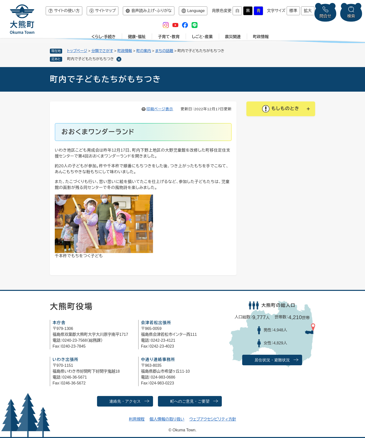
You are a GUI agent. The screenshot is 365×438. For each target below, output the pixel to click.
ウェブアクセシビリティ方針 (212, 419)
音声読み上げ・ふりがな (151, 11)
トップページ (77, 51)
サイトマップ (105, 11)
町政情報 (261, 37)
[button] (280, 108)
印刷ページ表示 (160, 109)
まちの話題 (164, 51)
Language (196, 11)
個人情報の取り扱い (167, 419)
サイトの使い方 (67, 11)
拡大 (308, 11)
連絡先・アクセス (125, 401)
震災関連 (233, 37)
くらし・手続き (103, 37)
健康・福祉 (137, 37)
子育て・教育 (169, 37)
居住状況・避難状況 (272, 360)
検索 (351, 16)
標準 (293, 11)
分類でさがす (102, 51)
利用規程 (137, 419)
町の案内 (143, 51)
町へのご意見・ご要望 (190, 401)
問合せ (325, 16)
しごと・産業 (202, 37)
